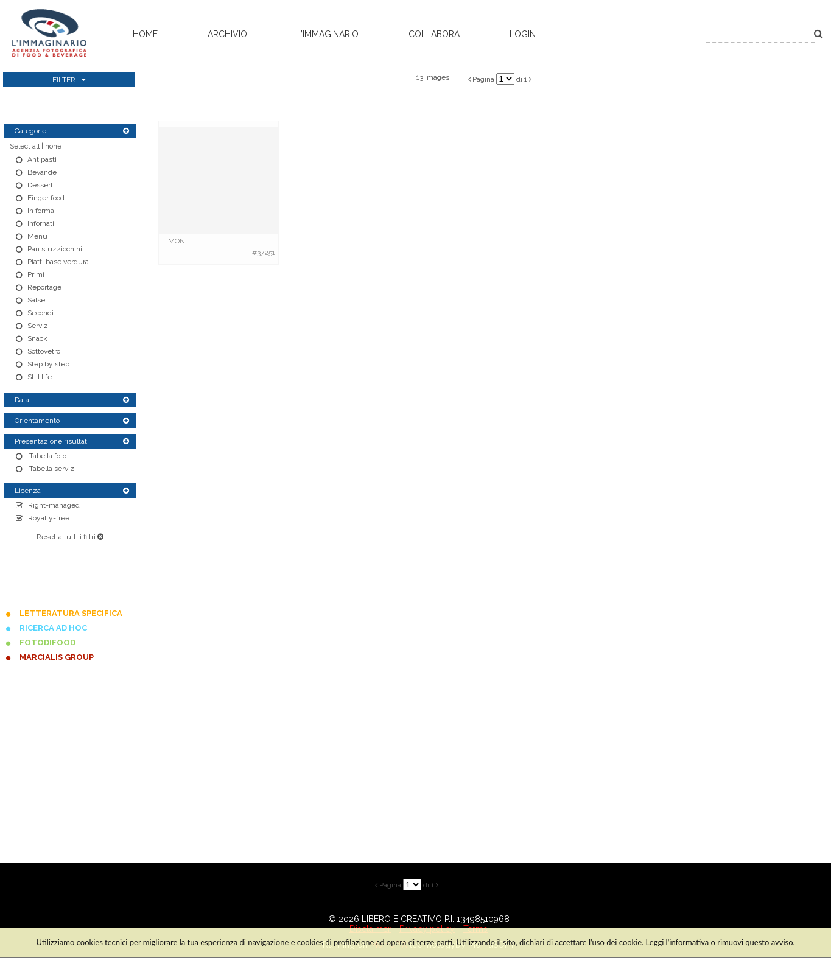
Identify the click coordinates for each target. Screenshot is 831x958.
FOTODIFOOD (47, 642)
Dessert (40, 185)
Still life (39, 376)
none (53, 146)
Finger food (46, 198)
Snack (37, 338)
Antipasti (42, 159)
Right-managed (54, 505)
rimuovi (730, 942)
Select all (25, 146)
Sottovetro (43, 351)
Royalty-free (48, 518)
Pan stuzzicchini (54, 249)
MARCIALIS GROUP (56, 657)
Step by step (48, 364)
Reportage (44, 287)
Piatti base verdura (58, 261)
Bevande (42, 172)
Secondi (40, 313)
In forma (40, 210)
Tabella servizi (51, 468)
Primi (35, 274)
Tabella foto (46, 456)
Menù (37, 236)
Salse (36, 300)
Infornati (40, 223)
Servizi (38, 325)
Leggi (655, 942)
